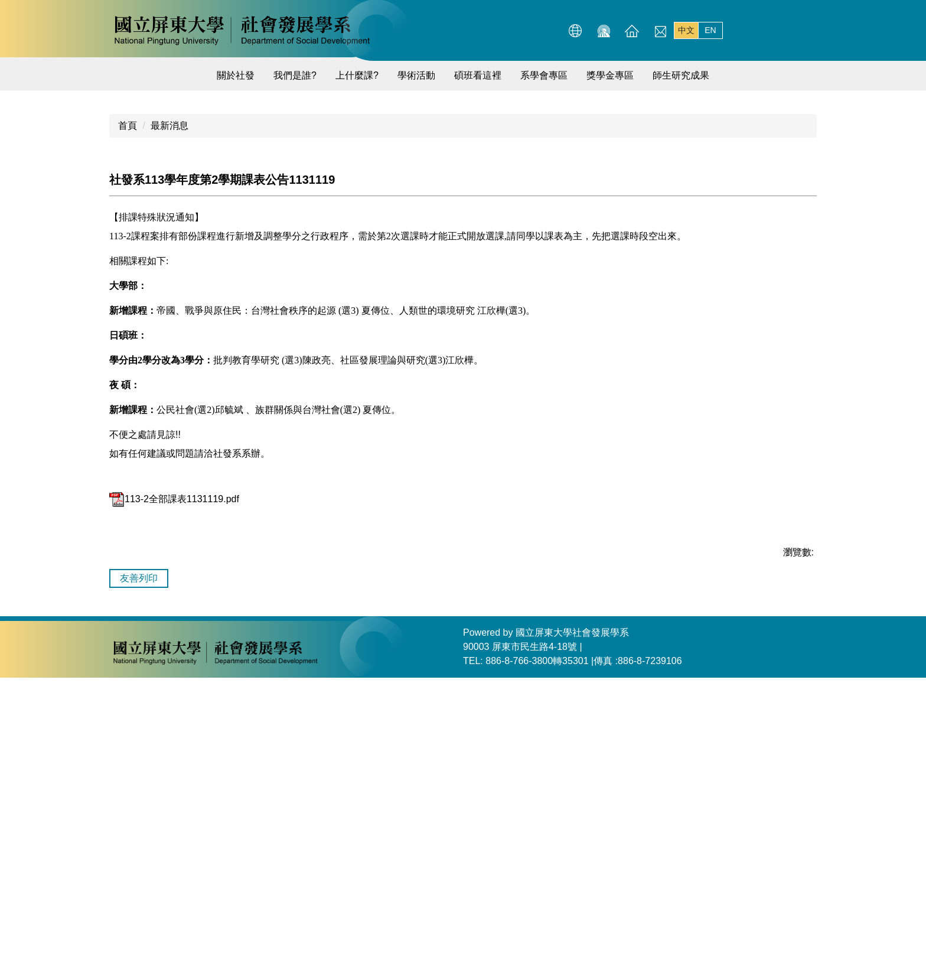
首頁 (127, 414)
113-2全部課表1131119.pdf (174, 787)
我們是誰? (295, 75)
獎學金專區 (610, 75)
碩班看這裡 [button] (477, 75)
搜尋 (805, 31)
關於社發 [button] (236, 75)
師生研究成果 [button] (681, 75)
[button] (123, 232)
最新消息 (169, 414)
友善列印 (139, 866)
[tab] (698, 362)
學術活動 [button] (416, 75)
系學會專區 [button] (544, 75)
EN (710, 30)
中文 (686, 30)
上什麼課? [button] (357, 75)
